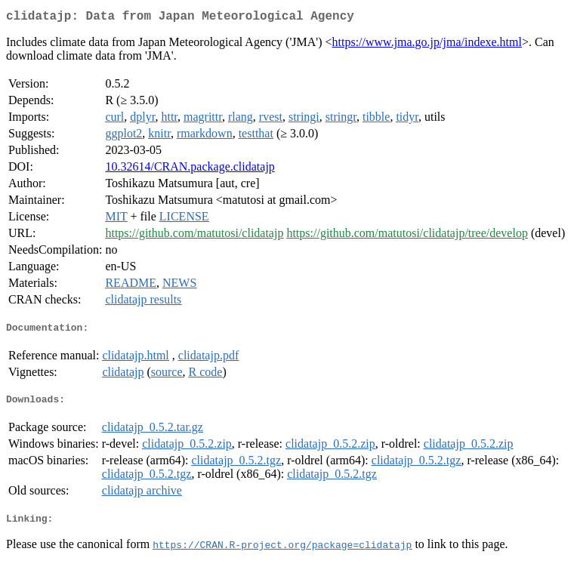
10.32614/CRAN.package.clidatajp (189, 169)
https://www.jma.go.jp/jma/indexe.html (427, 45)
